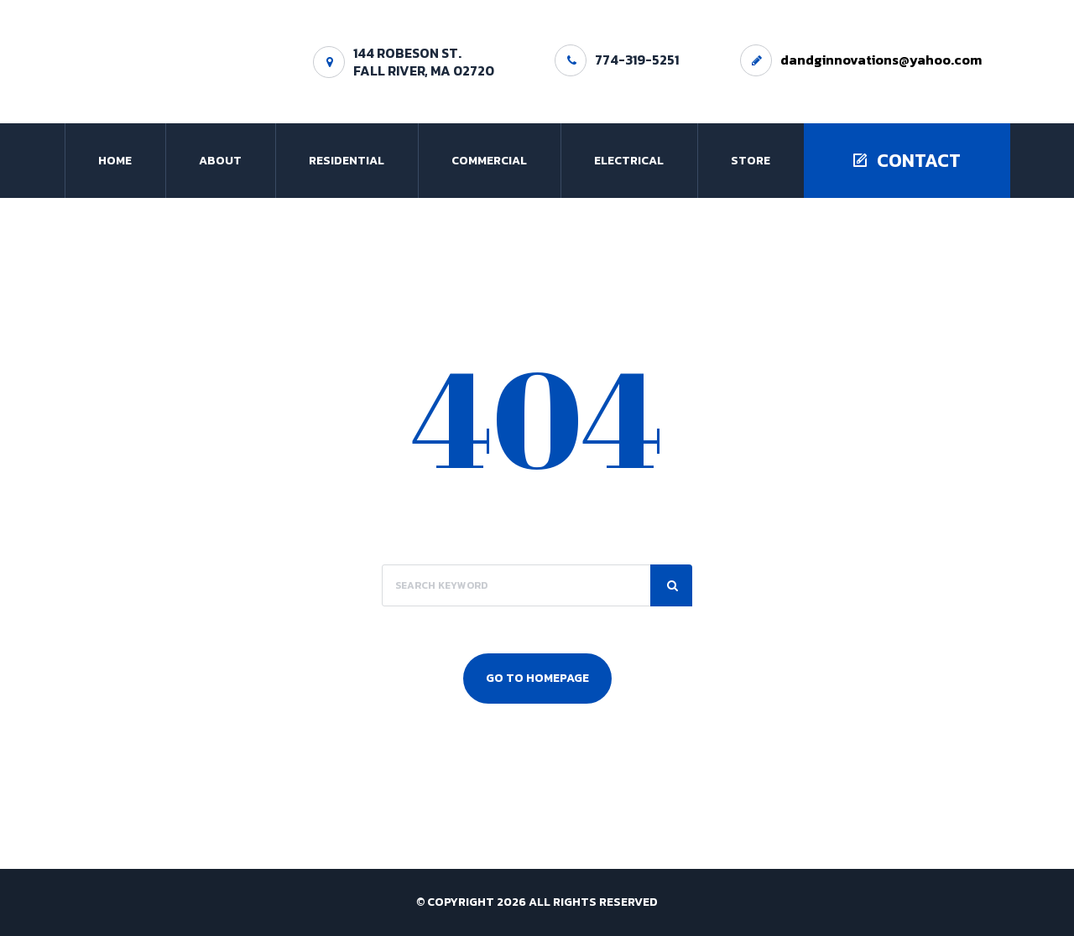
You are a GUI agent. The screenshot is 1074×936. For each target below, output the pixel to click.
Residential (346, 160)
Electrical (629, 160)
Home (115, 160)
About (220, 160)
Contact (907, 160)
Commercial (489, 160)
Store (750, 160)
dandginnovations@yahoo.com (881, 59)
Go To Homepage (537, 678)
